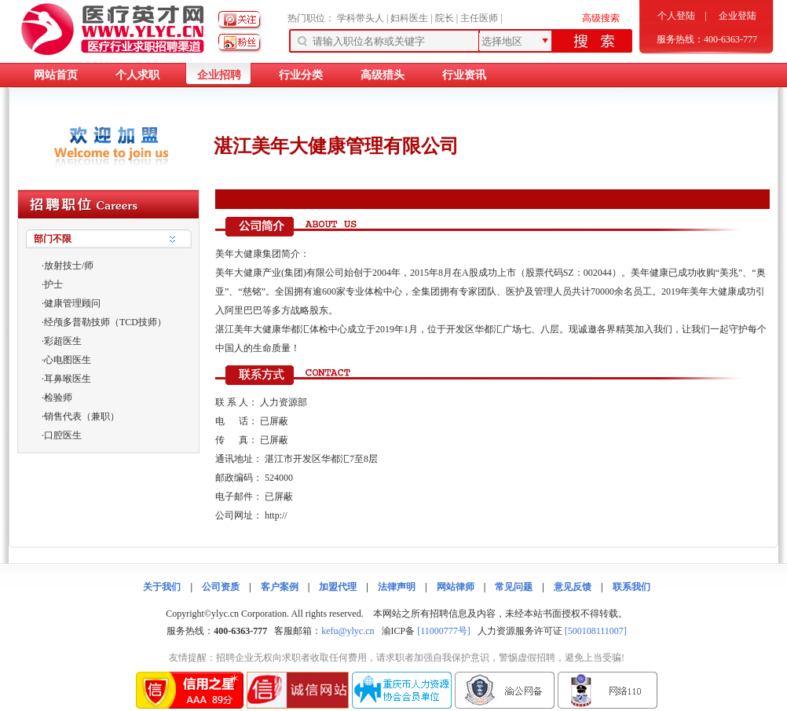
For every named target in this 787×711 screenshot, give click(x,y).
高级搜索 (601, 18)
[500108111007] (596, 630)
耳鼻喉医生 (67, 378)
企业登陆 (737, 15)
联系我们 (631, 586)
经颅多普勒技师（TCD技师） (105, 322)
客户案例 (279, 586)
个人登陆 (676, 15)
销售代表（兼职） (81, 416)
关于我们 (162, 586)
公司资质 (221, 586)
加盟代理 (338, 586)
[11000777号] (443, 630)
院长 (444, 18)
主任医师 (479, 18)
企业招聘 (219, 75)
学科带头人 (360, 18)
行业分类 (301, 75)
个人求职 (137, 75)
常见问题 (514, 586)
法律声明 (396, 586)
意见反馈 (572, 586)
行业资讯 (464, 75)
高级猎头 (382, 75)
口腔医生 (63, 435)
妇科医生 (409, 18)
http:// (276, 515)
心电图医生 (67, 359)
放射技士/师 (68, 265)
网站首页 (56, 75)
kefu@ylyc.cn (347, 630)
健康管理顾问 (72, 303)
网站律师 (455, 586)
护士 (53, 284)
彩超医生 (63, 340)
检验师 (58, 397)
